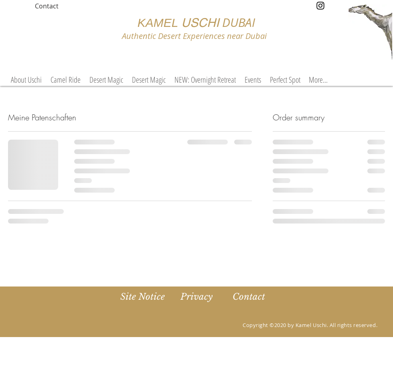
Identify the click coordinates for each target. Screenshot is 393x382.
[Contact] (46, 6)
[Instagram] (320, 5)
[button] (252, 80)
